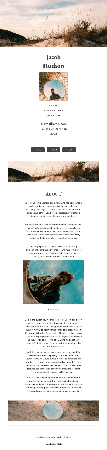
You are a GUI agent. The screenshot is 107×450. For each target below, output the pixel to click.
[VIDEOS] (53, 150)
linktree (67, 437)
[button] (103, 4)
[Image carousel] (53, 285)
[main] (53, 61)
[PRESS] (69, 150)
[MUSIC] (37, 150)
